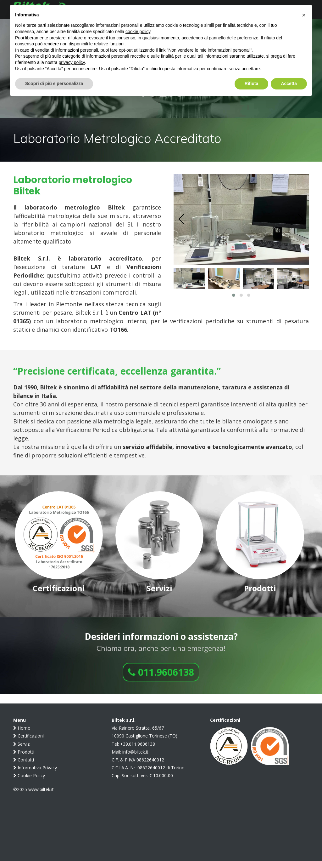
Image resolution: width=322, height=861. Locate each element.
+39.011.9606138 (137, 744)
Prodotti (23, 752)
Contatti (23, 760)
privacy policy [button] (72, 62)
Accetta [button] (289, 83)
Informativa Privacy (35, 768)
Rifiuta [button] (251, 83)
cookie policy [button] (137, 31)
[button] (233, 295)
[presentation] (181, 219)
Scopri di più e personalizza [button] (54, 83)
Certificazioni (28, 736)
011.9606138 (161, 672)
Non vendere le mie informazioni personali (209, 50)
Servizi (22, 744)
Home (21, 728)
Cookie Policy (29, 775)
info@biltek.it (135, 752)
